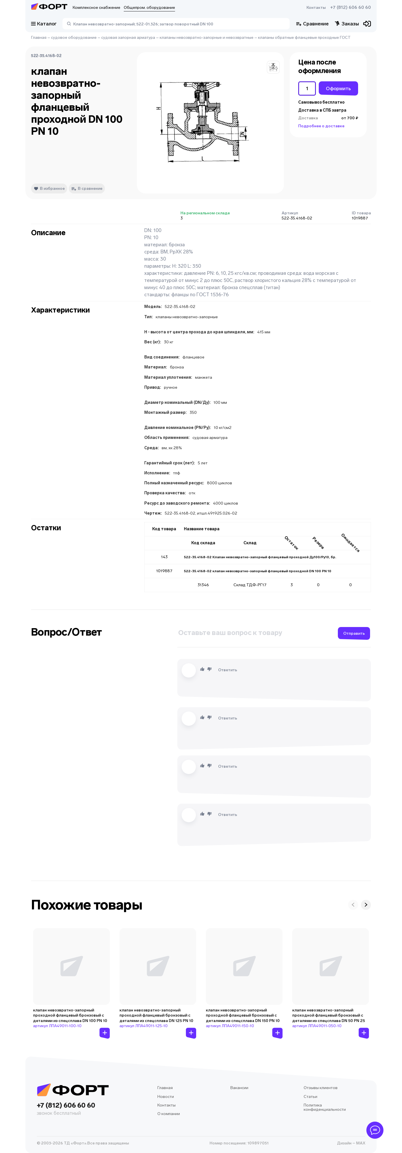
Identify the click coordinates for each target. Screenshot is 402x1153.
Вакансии (239, 1088)
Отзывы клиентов (321, 1088)
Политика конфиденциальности (325, 1107)
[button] (273, 67)
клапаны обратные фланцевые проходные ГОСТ (304, 37)
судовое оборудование (74, 37)
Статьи (310, 1096)
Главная (38, 37)
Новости (165, 1096)
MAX (360, 1143)
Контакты (316, 7)
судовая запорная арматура (128, 37)
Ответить (227, 670)
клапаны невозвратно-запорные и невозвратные (206, 37)
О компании (168, 1114)
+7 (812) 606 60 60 (350, 7)
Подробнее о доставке (321, 126)
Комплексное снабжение (96, 7)
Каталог (44, 24)
